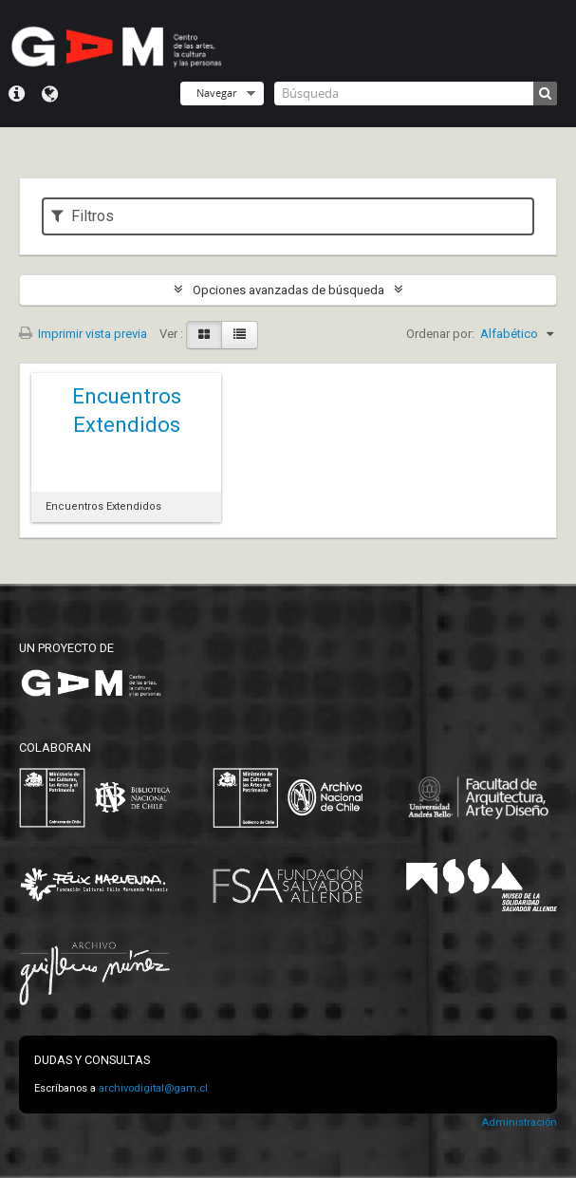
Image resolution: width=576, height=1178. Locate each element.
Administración (519, 1122)
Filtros (82, 216)
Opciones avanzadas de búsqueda (288, 290)
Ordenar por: (440, 334)
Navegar (216, 92)
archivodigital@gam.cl (153, 1088)
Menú (16, 94)
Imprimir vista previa (83, 334)
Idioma (49, 94)
